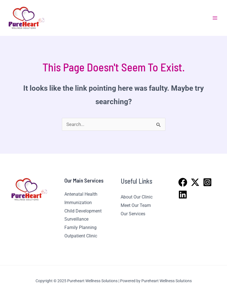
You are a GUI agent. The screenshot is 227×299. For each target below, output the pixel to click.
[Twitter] (195, 182)
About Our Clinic (137, 197)
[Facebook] (183, 182)
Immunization (78, 202)
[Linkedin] (183, 194)
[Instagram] (207, 182)
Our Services (133, 213)
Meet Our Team (136, 205)
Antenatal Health (80, 194)
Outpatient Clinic (80, 236)
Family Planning (80, 227)
